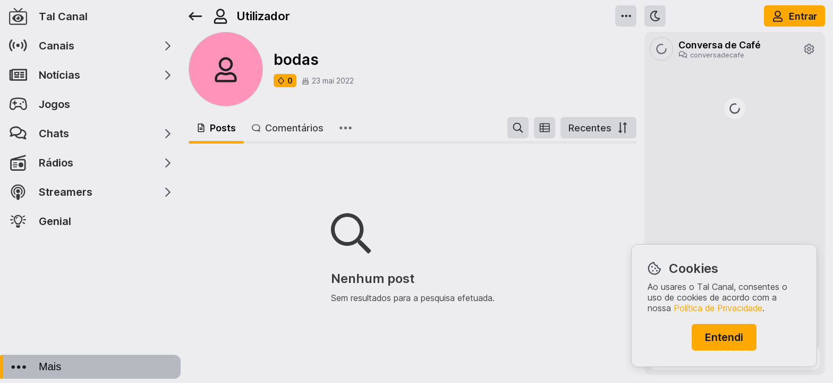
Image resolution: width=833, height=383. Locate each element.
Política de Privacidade (718, 308)
